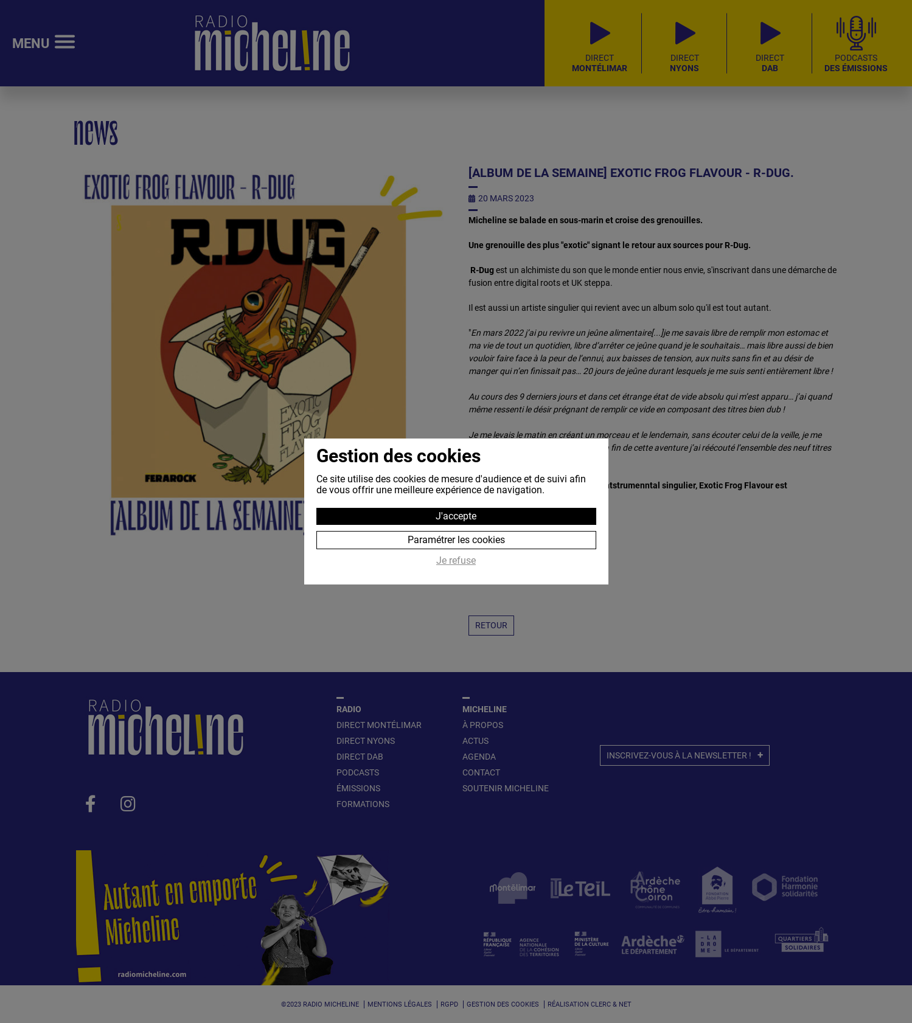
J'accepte (456, 516)
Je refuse (456, 560)
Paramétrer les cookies (456, 540)
